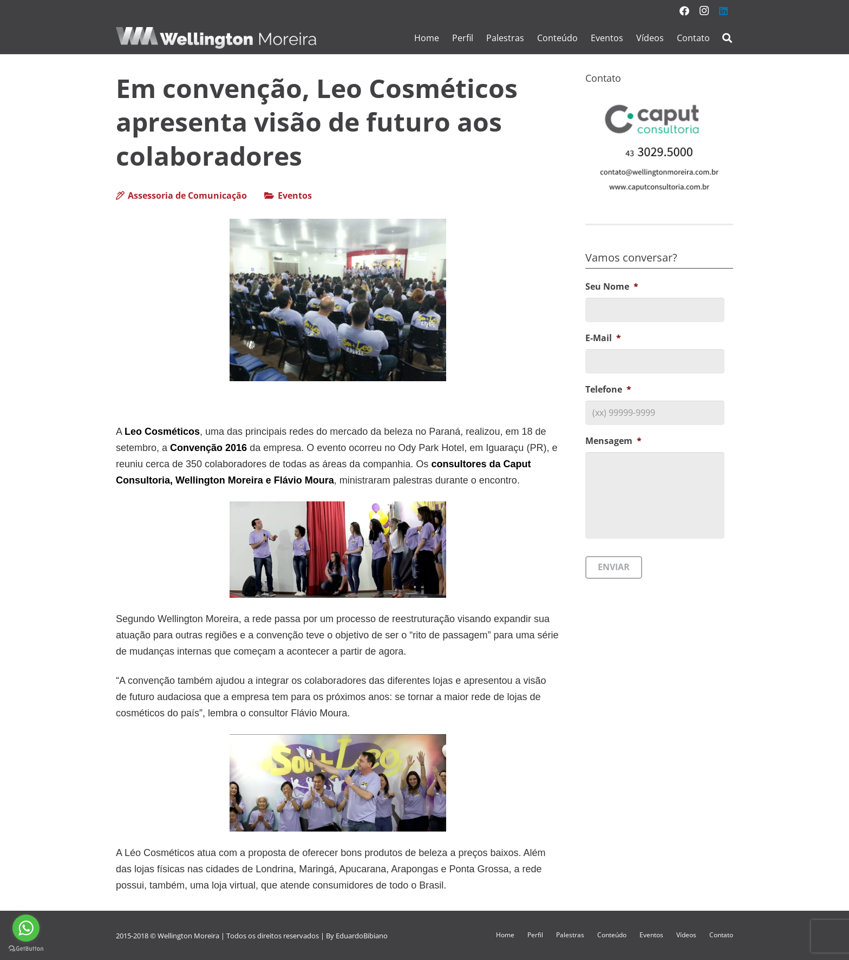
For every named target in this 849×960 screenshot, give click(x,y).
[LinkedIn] (723, 11)
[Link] (216, 38)
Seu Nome (611, 286)
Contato (721, 934)
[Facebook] (684, 11)
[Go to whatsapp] (26, 928)
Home (505, 934)
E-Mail (603, 338)
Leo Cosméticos (162, 431)
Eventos (295, 195)
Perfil (535, 934)
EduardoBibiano (362, 936)
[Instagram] (704, 11)
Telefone (608, 389)
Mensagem (613, 441)
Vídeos (686, 934)
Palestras (570, 934)
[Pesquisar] (727, 38)
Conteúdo (611, 934)
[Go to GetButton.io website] (26, 948)
